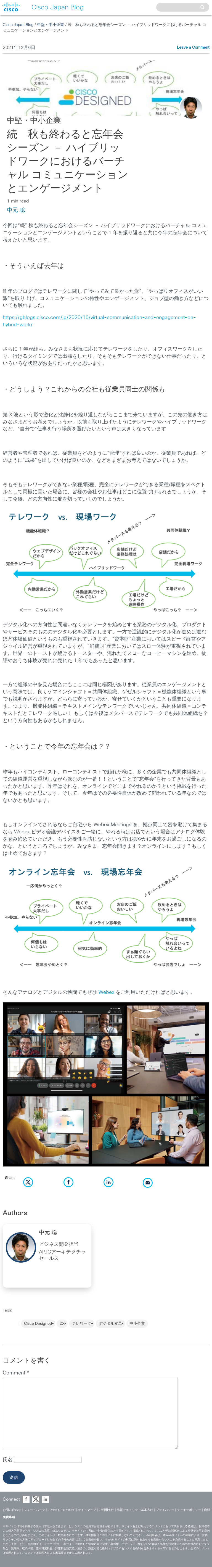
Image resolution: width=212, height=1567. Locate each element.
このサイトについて (61, 1509)
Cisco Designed (38, 1324)
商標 (207, 1509)
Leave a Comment (193, 47)
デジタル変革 (110, 1324)
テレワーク (81, 1324)
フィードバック (34, 1509)
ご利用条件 (106, 1509)
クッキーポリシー (189, 1509)
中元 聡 (16, 210)
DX (62, 1324)
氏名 (8, 1459)
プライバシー (165, 1509)
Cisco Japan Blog (18, 25)
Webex (106, 992)
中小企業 (137, 1324)
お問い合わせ (12, 1509)
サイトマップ (87, 1509)
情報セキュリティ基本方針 (135, 1509)
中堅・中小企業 (50, 25)
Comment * (16, 1373)
